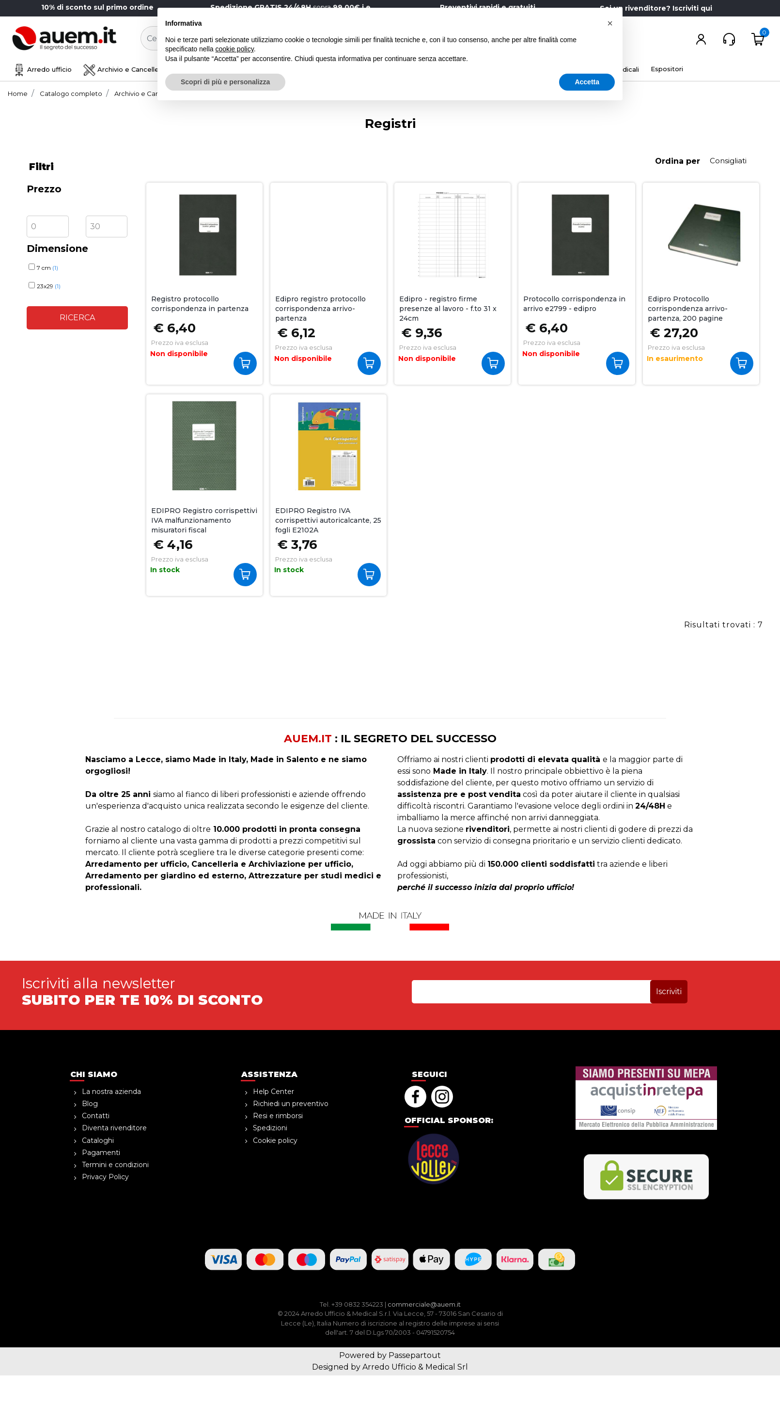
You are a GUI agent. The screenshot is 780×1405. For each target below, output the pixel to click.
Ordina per (677, 161)
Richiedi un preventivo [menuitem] (290, 1103)
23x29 (49, 286)
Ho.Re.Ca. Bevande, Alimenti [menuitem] (425, 69)
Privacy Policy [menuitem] (105, 1176)
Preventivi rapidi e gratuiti (487, 7)
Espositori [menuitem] (667, 69)
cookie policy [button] (235, 1346)
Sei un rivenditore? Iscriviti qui (656, 8)
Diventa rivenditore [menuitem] (114, 1128)
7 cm (47, 267)
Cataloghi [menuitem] (98, 1140)
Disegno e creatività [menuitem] (218, 69)
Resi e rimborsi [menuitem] (278, 1115)
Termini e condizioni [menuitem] (115, 1164)
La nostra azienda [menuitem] (111, 1091)
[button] (371, 38)
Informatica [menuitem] (516, 69)
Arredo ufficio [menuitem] (42, 69)
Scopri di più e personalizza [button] (225, 1378)
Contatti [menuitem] (95, 1115)
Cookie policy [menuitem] (275, 1140)
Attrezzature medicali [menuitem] (596, 69)
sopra (292, 7)
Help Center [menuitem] (273, 1091)
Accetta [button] (587, 1378)
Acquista (743, 363)
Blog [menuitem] (90, 1103)
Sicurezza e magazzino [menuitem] (315, 69)
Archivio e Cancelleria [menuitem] (125, 69)
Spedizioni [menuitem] (270, 1128)
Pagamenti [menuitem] (101, 1152)
